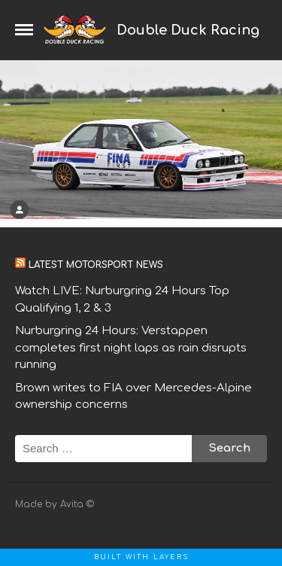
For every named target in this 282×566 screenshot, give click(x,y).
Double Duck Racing (188, 30)
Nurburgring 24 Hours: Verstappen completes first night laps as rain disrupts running (131, 347)
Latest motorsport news (96, 265)
